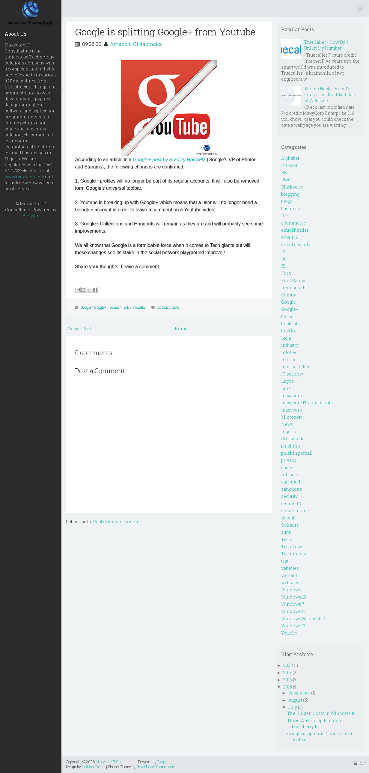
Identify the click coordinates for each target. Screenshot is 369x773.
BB (284, 172)
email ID (290, 237)
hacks (287, 316)
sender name (295, 510)
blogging (290, 194)
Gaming (289, 295)
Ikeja (286, 338)
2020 (288, 665)
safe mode (292, 482)
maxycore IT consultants (307, 403)
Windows (291, 590)
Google (86, 307)
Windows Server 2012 (303, 618)
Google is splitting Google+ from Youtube (165, 31)
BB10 (285, 180)
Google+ (100, 307)
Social (114, 307)
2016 (287, 679)
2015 (287, 687)
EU (284, 251)
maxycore (291, 395)
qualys (288, 467)
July (292, 707)
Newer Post (79, 328)
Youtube (138, 307)
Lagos (287, 381)
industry (290, 345)
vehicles (290, 568)
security (289, 496)
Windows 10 (293, 597)
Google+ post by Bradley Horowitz (169, 159)
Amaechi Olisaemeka (136, 43)
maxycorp (291, 410)
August (295, 700)
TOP (359, 763)
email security (296, 244)
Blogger (30, 216)
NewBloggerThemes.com (155, 766)
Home (181, 328)
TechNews (292, 546)
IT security (292, 374)
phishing (290, 446)
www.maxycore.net (24, 177)
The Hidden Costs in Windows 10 (321, 713)
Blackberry (292, 187)
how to (288, 331)
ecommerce (293, 223)
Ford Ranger (294, 280)
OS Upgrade (293, 439)
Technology (293, 554)
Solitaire (290, 525)
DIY (284, 216)
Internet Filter (295, 367)
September (299, 693)
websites (290, 582)
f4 (283, 259)
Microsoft (291, 417)
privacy (288, 460)
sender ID (291, 503)
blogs (287, 201)
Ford (286, 273)
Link (286, 388)
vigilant (289, 575)
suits (286, 532)
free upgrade (294, 287)
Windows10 (293, 626)
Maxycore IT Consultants (115, 761)
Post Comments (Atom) (117, 522)
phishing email (297, 453)
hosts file (290, 323)
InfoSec (289, 352)
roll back (290, 474)
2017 (287, 672)
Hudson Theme (93, 766)
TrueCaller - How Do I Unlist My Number (326, 45)
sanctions (291, 489)
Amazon (290, 165)
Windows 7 (292, 604)
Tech (125, 307)
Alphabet (290, 158)
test (284, 561)
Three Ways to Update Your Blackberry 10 (314, 723)
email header (294, 230)
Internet (289, 359)
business (290, 208)
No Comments (167, 307)
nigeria (288, 431)
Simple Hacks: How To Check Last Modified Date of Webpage (330, 94)
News (287, 424)
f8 (283, 266)
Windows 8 (293, 611)
